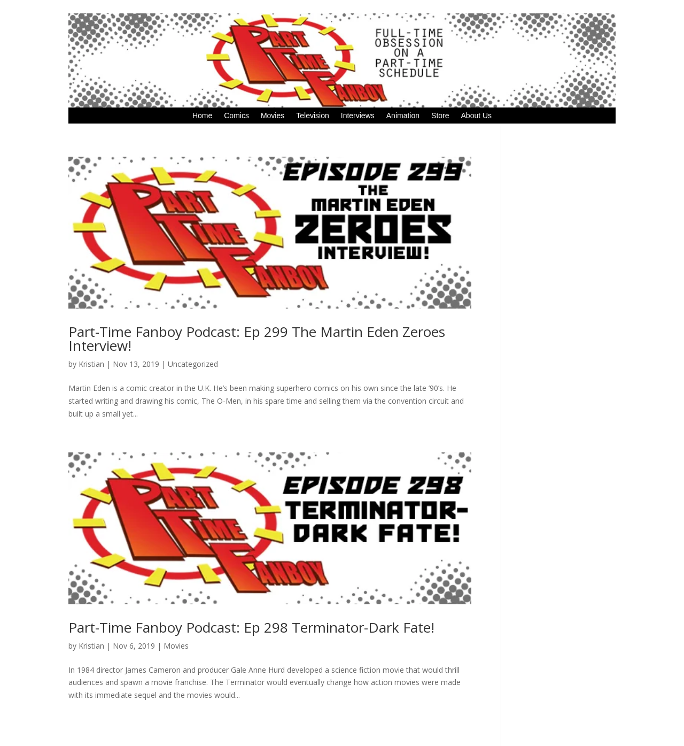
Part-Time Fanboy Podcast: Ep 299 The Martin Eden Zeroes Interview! (256, 338)
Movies (272, 116)
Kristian (91, 364)
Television (312, 116)
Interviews (358, 116)
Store (440, 116)
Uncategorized (193, 364)
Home (202, 116)
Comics (236, 116)
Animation (402, 116)
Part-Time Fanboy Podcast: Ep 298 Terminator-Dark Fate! (251, 627)
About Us (476, 116)
